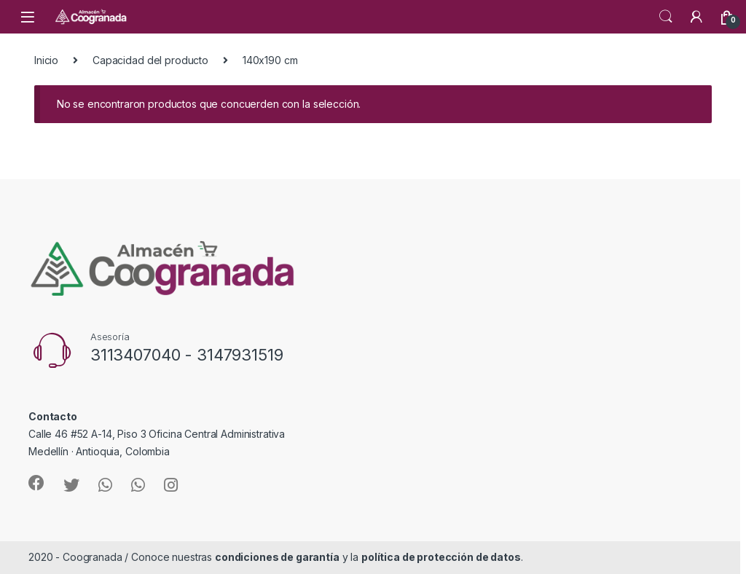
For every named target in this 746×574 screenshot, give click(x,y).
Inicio (46, 60)
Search (666, 17)
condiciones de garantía (277, 557)
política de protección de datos (441, 557)
